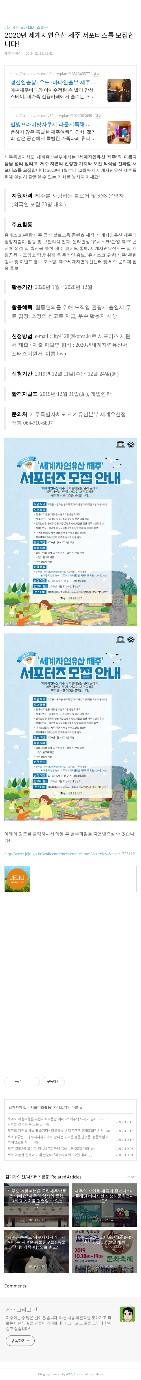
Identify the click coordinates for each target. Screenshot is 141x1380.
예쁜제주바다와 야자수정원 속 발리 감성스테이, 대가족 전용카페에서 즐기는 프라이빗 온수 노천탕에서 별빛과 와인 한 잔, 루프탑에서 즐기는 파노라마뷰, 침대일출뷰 (52, 94)
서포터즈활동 (40, 1107)
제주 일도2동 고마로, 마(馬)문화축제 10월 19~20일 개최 (48, 1148)
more (132, 1176)
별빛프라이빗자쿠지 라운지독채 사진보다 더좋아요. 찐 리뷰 (50, 124)
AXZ (69, 1374)
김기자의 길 (17, 1107)
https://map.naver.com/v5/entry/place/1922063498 (51, 116)
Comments (15, 1286)
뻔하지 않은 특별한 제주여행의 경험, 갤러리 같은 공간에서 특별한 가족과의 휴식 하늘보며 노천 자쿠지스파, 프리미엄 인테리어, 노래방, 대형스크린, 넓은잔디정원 (53, 136)
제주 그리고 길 (22, 1310)
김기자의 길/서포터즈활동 (26, 27)
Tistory (98, 1374)
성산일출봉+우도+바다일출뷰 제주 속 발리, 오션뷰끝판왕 (50, 83)
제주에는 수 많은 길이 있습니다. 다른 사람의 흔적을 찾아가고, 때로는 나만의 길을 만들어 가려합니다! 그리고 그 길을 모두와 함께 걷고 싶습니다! (59, 1323)
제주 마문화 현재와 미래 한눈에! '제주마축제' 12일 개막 (47, 1155)
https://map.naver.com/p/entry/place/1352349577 (50, 74)
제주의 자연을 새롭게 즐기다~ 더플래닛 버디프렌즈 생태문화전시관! (56, 1130)
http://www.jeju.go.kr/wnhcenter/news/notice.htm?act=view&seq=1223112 (69, 853)
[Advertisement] (70, 951)
